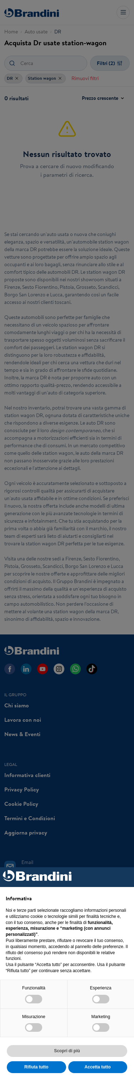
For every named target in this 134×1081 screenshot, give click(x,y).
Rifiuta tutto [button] (36, 1067)
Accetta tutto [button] (98, 1067)
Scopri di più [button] (67, 1050)
